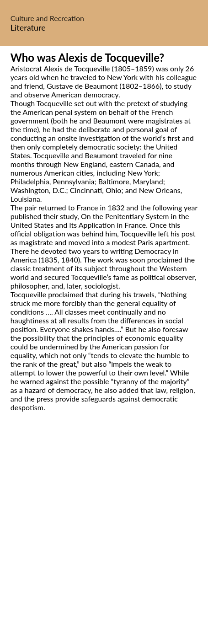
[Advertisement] (104, 538)
